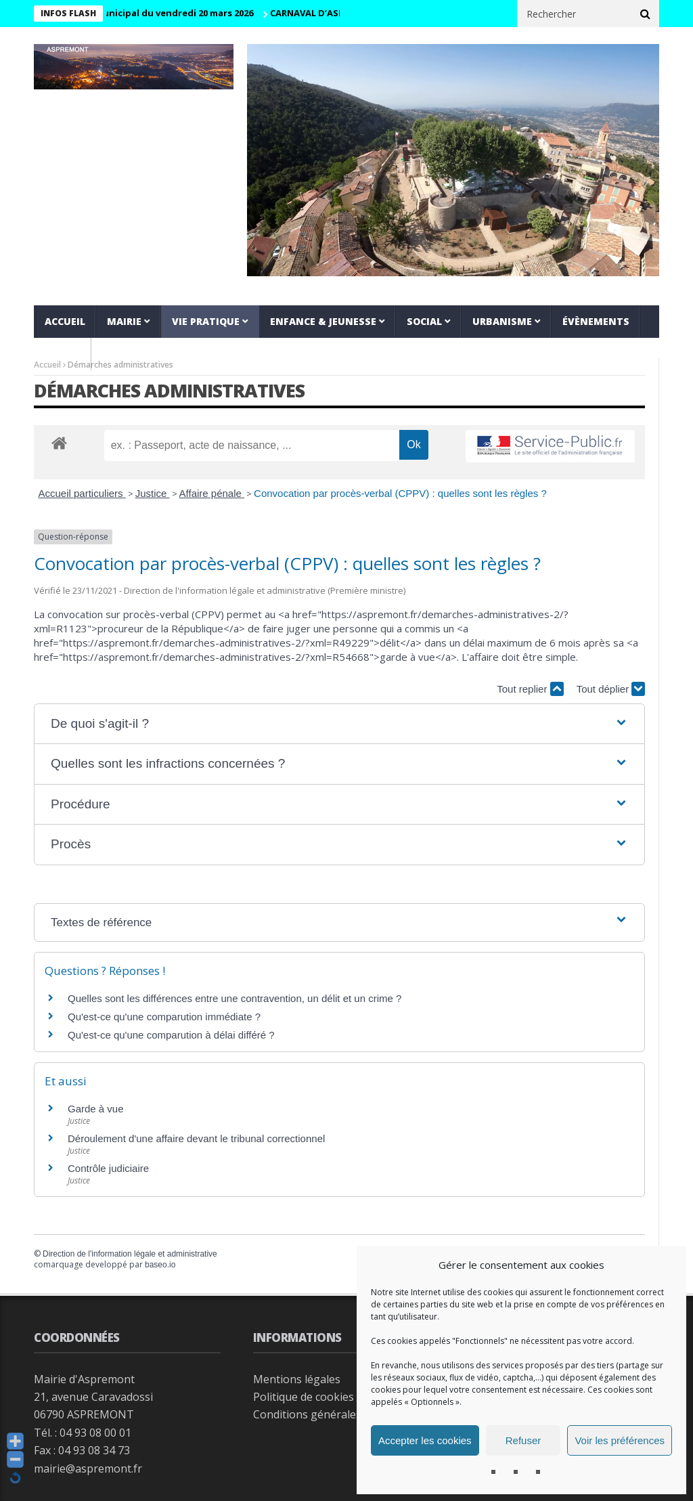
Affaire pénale (211, 493)
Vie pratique (206, 321)
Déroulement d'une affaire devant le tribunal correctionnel (196, 1138)
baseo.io (160, 1264)
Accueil (65, 321)
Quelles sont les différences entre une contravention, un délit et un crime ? (234, 998)
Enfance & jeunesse (323, 321)
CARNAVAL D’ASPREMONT (336, 13)
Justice (152, 493)
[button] (339, 724)
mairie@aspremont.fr (88, 1468)
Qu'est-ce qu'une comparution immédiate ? (164, 1016)
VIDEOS (63, 353)
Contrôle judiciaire (108, 1168)
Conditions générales (307, 1414)
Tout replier (530, 689)
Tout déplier (611, 689)
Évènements (595, 321)
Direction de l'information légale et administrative (130, 1254)
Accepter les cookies (425, 1440)
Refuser (523, 1440)
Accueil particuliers (82, 493)
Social (424, 321)
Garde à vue (96, 1108)
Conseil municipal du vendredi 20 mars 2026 (166, 13)
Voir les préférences (620, 1440)
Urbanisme (502, 321)
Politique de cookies (303, 1396)
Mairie (124, 321)
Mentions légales (296, 1379)
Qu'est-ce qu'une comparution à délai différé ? (171, 1035)
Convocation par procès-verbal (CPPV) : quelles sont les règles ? (400, 493)
